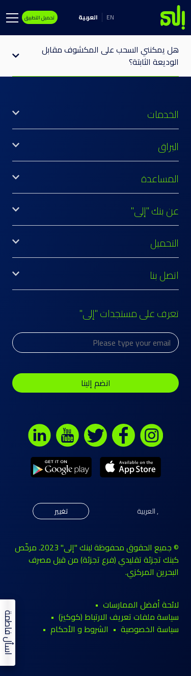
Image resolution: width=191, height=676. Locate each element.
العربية (88, 17)
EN (110, 17)
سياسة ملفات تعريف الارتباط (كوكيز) (119, 616)
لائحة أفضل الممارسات (141, 604)
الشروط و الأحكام (79, 629)
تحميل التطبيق (39, 17)
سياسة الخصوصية (150, 629)
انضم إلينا (96, 383)
